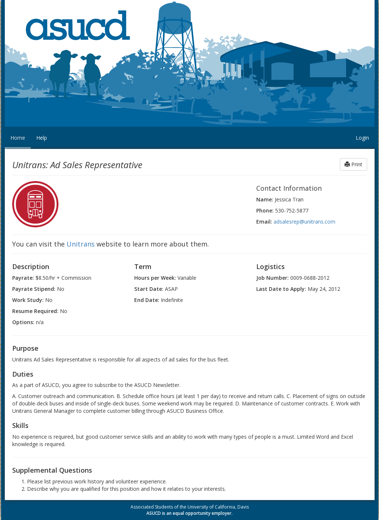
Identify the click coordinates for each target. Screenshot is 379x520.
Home (17, 137)
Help (41, 137)
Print (353, 164)
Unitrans (81, 243)
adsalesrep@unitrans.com (304, 221)
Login (362, 137)
